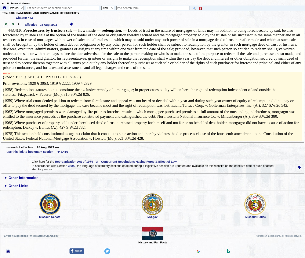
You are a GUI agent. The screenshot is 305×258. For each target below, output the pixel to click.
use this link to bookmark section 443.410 (37, 151)
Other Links (18, 186)
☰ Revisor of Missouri (17, 3)
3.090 (71, 166)
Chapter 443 (24, 17)
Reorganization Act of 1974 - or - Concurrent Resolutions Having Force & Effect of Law (116, 161)
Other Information (23, 178)
